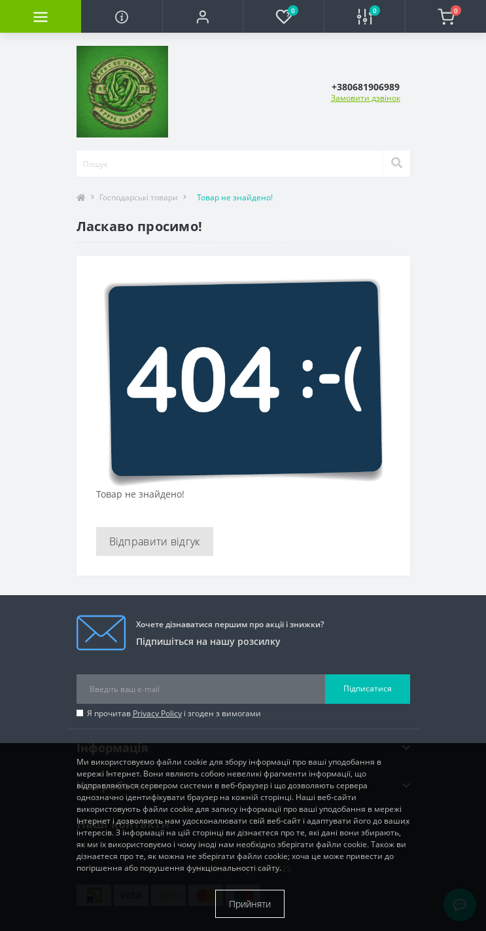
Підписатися (367, 688)
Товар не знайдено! (235, 197)
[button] (202, 16)
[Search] (396, 164)
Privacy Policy (157, 713)
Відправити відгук (154, 541)
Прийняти (250, 904)
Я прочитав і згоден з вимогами (174, 713)
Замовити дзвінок (365, 97)
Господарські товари (138, 197)
